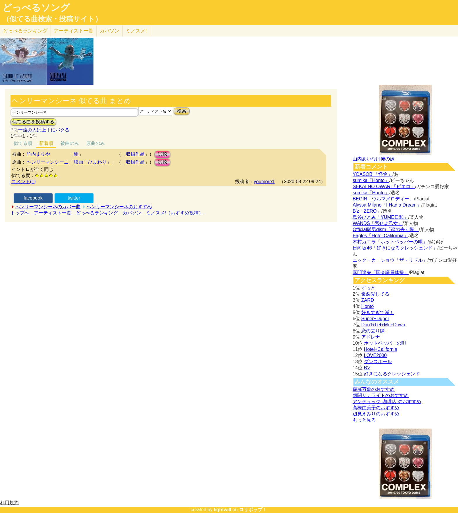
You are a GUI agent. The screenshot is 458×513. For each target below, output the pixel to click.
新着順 (46, 143)
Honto (367, 306)
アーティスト (73, 31)
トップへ (20, 212)
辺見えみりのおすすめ (376, 413)
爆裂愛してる (375, 294)
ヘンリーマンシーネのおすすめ (119, 206)
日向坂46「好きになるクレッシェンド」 (395, 247)
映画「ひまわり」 (92, 162)
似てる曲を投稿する (33, 121)
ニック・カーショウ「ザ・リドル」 (390, 260)
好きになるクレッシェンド (392, 373)
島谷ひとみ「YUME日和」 (380, 217)
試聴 (162, 154)
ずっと (368, 287)
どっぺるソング (36, 7)
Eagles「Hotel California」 (380, 235)
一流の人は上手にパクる (44, 129)
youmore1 (264, 181)
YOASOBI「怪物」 (372, 174)
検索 (181, 110)
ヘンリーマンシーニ (48, 162)
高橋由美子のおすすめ (376, 407)
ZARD (367, 300)
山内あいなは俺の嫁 (374, 158)
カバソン (109, 31)
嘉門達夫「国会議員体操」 (381, 272)
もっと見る (364, 419)
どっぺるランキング (97, 212)
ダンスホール (378, 361)
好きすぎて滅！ (377, 312)
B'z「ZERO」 (367, 211)
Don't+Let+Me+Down (383, 324)
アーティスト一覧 (52, 212)
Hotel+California (380, 349)
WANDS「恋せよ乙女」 (378, 223)
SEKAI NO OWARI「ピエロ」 (384, 186)
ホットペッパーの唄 (385, 343)
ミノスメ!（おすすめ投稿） (174, 212)
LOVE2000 (375, 355)
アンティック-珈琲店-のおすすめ (387, 401)
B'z (367, 367)
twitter (74, 197)
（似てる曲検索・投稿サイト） (52, 19)
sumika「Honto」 (371, 180)
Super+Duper (375, 318)
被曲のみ (69, 143)
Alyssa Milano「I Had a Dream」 (387, 204)
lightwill (222, 509)
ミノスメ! (136, 31)
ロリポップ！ (253, 509)
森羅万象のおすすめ (374, 389)
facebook (33, 197)
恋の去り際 (373, 330)
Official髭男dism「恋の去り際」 (386, 229)
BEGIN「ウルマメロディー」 (383, 198)
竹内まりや (38, 154)
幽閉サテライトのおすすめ (381, 395)
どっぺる (25, 31)
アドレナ (370, 337)
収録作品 (135, 154)
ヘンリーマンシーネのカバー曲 (48, 206)
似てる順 (22, 143)
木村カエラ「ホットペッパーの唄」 (390, 241)
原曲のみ (95, 143)
